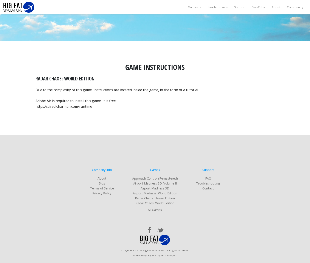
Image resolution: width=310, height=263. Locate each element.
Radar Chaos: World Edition (155, 203)
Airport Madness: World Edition (155, 193)
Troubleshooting (208, 183)
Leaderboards (218, 7)
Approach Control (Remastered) (155, 178)
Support (240, 7)
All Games (155, 210)
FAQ (208, 178)
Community (295, 7)
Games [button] (193, 7)
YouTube (258, 7)
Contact (208, 188)
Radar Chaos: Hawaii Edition (155, 198)
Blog (102, 183)
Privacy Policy (101, 193)
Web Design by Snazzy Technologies (155, 255)
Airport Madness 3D (155, 188)
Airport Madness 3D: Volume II (155, 183)
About (276, 7)
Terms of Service (102, 188)
